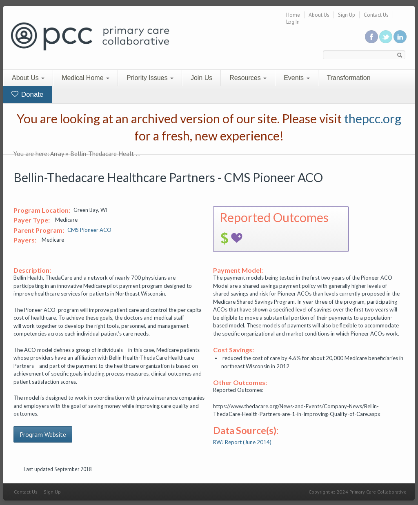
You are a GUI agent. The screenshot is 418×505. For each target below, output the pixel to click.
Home (293, 14)
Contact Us (376, 14)
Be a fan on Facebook (371, 36)
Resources (248, 77)
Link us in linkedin (400, 36)
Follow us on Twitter (385, 36)
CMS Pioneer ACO (89, 230)
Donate (27, 94)
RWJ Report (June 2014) (242, 442)
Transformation (349, 77)
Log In (293, 21)
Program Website (43, 434)
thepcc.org (372, 118)
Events (296, 77)
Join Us (201, 77)
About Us (319, 14)
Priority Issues (150, 77)
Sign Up (346, 14)
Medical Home (85, 77)
